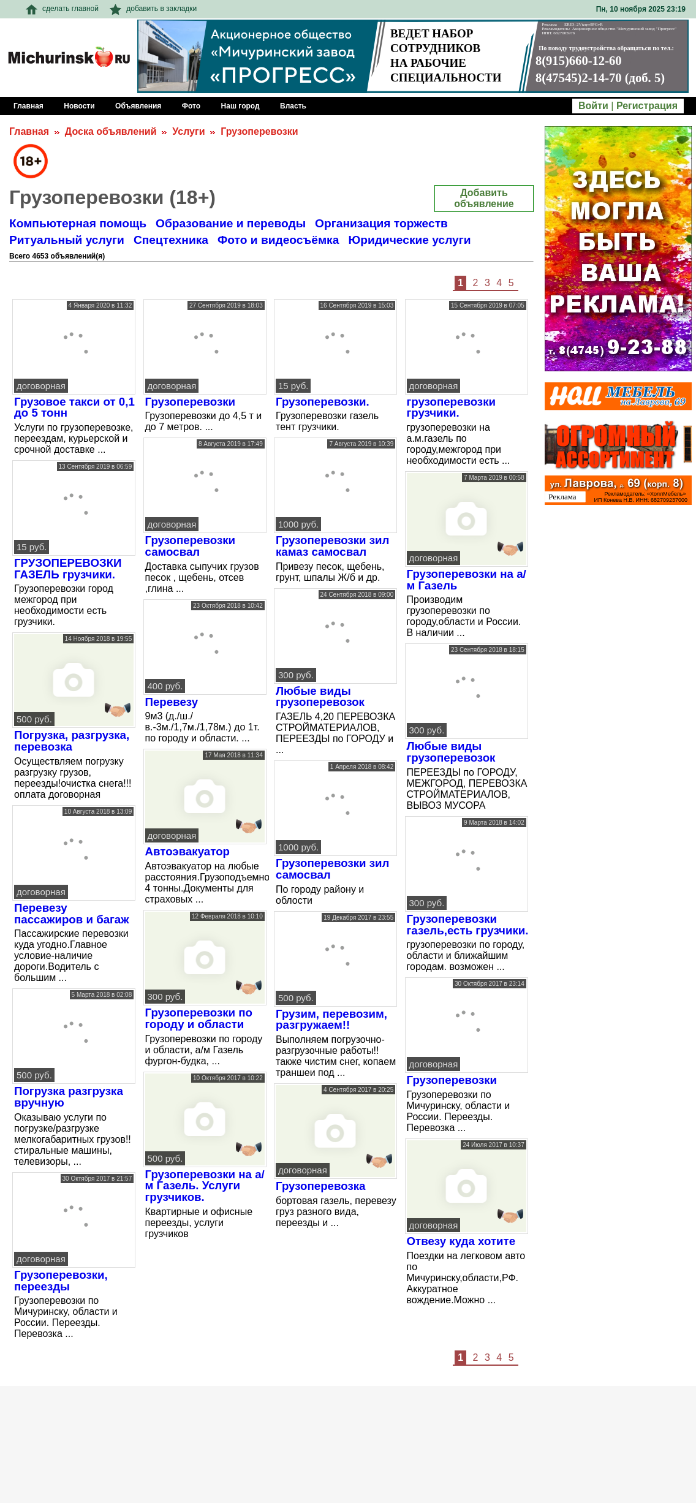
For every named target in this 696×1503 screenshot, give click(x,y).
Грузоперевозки (259, 131)
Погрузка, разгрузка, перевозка (71, 741)
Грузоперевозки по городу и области (199, 1018)
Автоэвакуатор (187, 851)
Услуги (188, 131)
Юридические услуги (409, 239)
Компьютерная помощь (77, 223)
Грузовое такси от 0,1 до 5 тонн (74, 407)
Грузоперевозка (321, 1185)
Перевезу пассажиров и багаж (71, 913)
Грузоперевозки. (322, 401)
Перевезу (172, 701)
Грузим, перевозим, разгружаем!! (331, 1019)
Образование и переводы (231, 223)
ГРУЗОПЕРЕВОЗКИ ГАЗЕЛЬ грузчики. (68, 568)
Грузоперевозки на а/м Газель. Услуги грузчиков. (205, 1185)
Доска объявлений (111, 131)
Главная (29, 131)
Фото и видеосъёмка (278, 239)
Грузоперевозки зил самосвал (332, 869)
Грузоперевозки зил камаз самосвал (332, 546)
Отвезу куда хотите (461, 1241)
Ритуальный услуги (66, 239)
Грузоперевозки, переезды (61, 1280)
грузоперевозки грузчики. (451, 407)
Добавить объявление (483, 198)
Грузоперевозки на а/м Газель (466, 579)
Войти (593, 105)
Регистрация (647, 105)
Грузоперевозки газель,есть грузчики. (468, 924)
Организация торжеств (381, 223)
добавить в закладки (153, 8)
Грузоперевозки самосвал (190, 546)
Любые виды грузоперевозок (320, 696)
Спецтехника (171, 239)
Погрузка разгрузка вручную (68, 1097)
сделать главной (62, 8)
